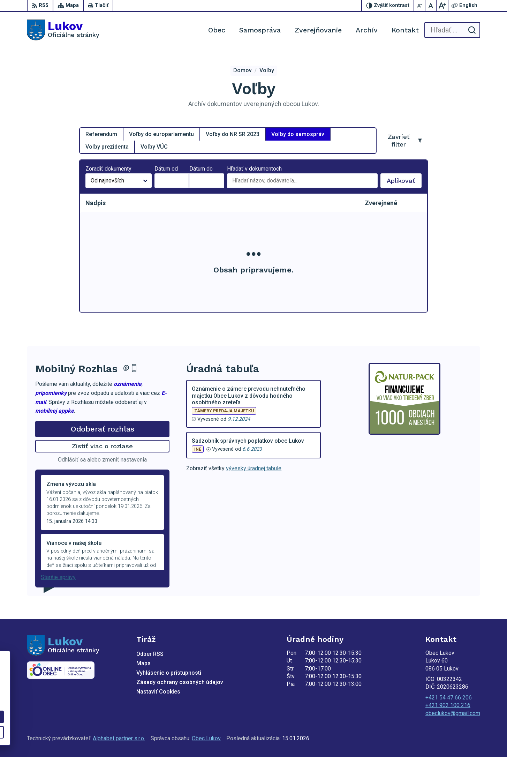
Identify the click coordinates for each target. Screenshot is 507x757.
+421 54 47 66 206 (448, 697)
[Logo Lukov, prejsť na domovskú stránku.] (63, 30)
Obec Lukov (206, 738)
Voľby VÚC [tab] (154, 146)
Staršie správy (58, 577)
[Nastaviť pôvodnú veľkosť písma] (431, 5)
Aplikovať (404, 182)
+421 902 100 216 (447, 705)
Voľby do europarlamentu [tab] (161, 134)
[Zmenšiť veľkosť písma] (419, 5)
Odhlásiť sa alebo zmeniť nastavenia (102, 459)
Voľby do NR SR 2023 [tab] (232, 134)
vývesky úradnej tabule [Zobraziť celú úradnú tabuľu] (253, 468)
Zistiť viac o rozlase (102, 446)
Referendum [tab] (101, 134)
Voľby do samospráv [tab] (297, 134)
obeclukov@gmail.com (452, 713)
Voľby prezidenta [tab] (107, 146)
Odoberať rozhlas (102, 429)
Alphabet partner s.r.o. (119, 738)
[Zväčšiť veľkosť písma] (442, 5)
